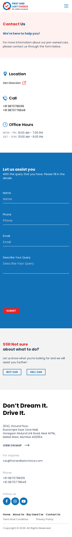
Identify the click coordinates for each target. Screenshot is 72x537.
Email (6, 236)
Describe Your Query (17, 257)
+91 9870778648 (14, 110)
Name (7, 193)
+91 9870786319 (13, 106)
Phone (7, 214)
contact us (53, 514)
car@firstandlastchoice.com (23, 461)
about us (18, 514)
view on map (12, 445)
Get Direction (14, 83)
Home (6, 514)
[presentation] (32, 291)
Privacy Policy (45, 519)
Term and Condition (15, 519)
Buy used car (34, 514)
